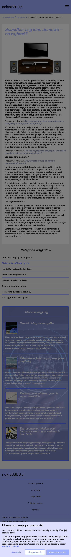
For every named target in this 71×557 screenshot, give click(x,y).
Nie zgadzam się (35, 552)
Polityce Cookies (10, 546)
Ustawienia (16, 552)
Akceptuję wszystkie (57, 552)
